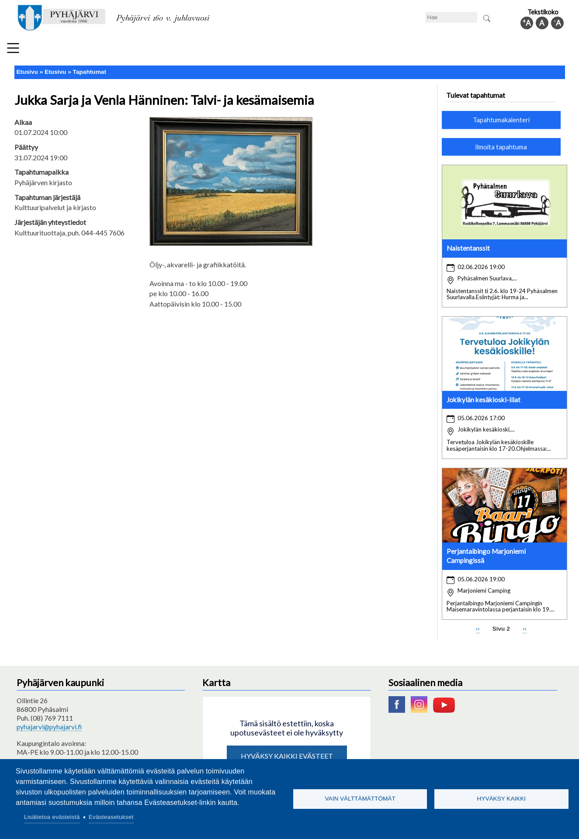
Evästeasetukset (111, 817)
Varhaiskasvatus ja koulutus (172, 50)
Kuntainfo (486, 50)
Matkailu (341, 50)
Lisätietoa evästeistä (52, 817)
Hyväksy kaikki (501, 798)
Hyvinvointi (295, 50)
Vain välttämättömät (360, 798)
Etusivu (27, 68)
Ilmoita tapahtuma (501, 143)
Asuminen (101, 50)
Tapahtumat (89, 68)
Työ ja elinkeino (393, 50)
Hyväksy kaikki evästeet (287, 752)
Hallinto (443, 50)
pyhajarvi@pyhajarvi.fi (49, 723)
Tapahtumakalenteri (501, 116)
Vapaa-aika (245, 50)
